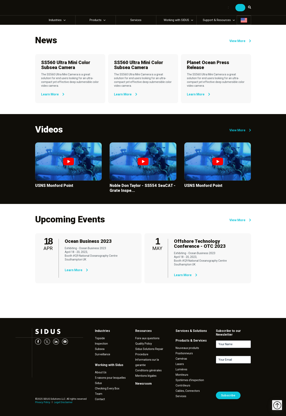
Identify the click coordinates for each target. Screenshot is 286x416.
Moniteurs (182, 374)
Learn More (52, 94)
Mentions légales (146, 375)
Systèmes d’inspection (190, 380)
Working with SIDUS (176, 20)
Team (98, 393)
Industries (55, 20)
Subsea (99, 349)
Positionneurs (184, 353)
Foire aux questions (147, 338)
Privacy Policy (42, 402)
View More (240, 41)
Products (95, 20)
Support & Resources (217, 20)
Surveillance (102, 354)
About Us (100, 372)
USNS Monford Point (54, 185)
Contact (100, 399)
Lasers (180, 364)
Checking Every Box (107, 388)
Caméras (181, 358)
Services (135, 20)
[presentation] (246, 379)
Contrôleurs (183, 385)
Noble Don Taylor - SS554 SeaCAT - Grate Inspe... (143, 188)
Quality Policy (143, 343)
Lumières (181, 369)
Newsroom (143, 383)
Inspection (101, 343)
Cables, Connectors (188, 390)
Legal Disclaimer (63, 402)
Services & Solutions (191, 331)
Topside (100, 338)
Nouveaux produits (187, 348)
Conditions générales (148, 370)
